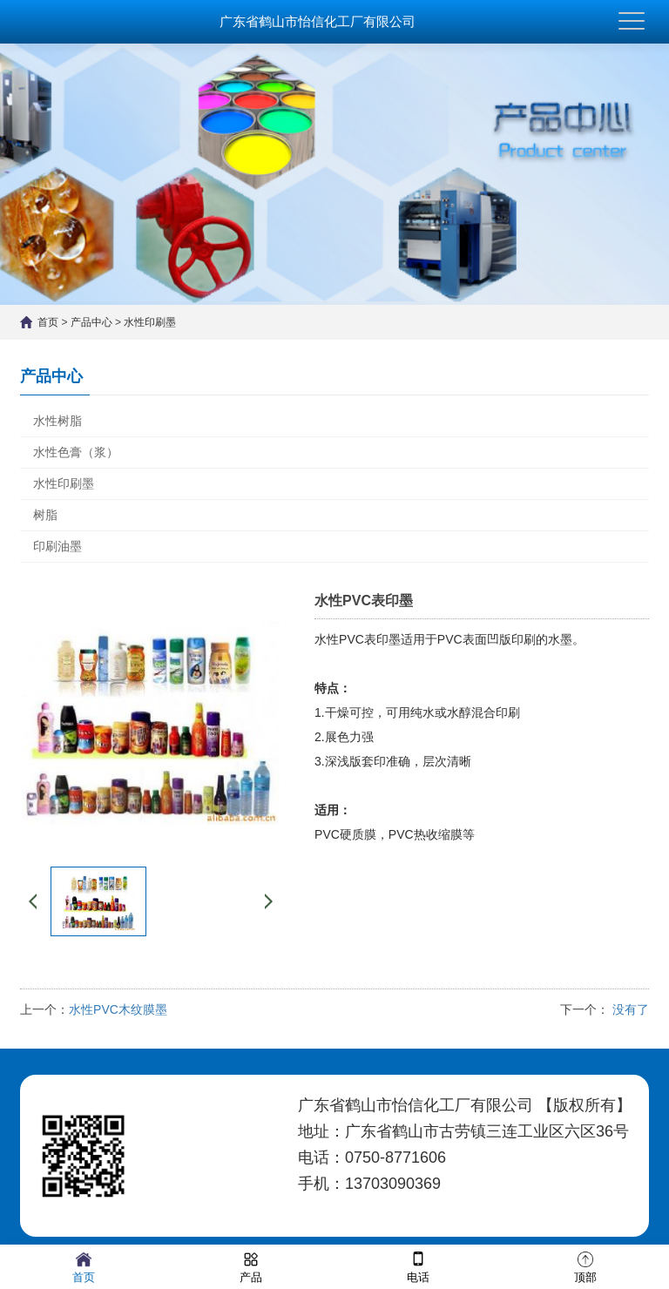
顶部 (585, 1266)
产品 (251, 1266)
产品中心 (91, 322)
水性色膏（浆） (75, 452)
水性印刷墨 (150, 322)
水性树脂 (57, 421)
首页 (47, 322)
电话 (418, 1266)
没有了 (629, 1009)
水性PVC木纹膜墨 (118, 1009)
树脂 (45, 515)
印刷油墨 (57, 546)
